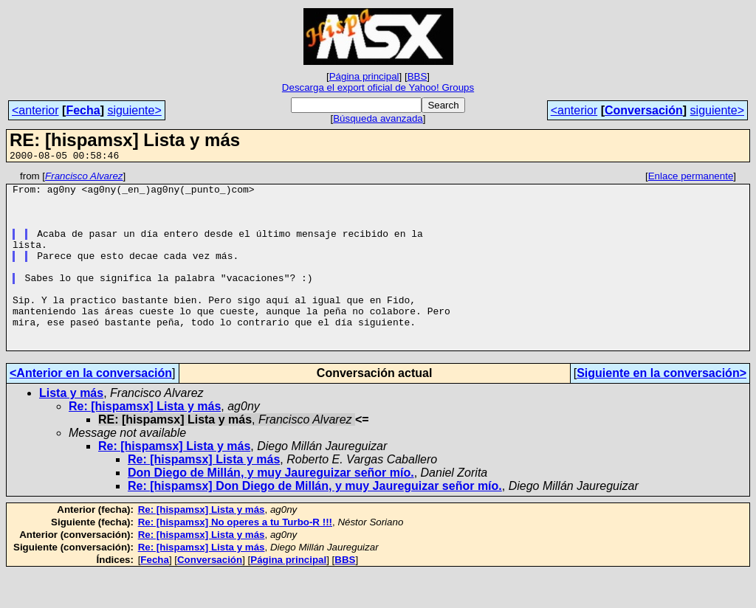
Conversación (644, 110)
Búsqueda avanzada (378, 118)
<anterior (35, 110)
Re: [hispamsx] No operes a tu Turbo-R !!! (235, 557)
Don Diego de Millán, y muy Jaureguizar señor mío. (271, 508)
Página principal (364, 76)
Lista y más (71, 428)
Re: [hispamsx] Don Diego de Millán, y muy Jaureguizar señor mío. (315, 521)
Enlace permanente (691, 178)
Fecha (83, 110)
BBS (417, 76)
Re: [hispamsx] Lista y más (145, 441)
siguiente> (134, 110)
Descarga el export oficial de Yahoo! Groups (378, 87)
